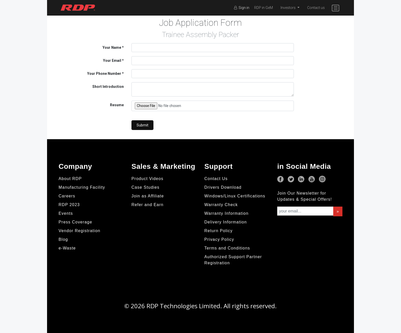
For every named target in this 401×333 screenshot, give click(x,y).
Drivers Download (222, 187)
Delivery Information (225, 222)
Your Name (112, 47)
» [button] (338, 211)
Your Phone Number (104, 74)
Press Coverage (75, 222)
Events (66, 213)
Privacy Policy (219, 239)
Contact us (316, 8)
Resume (117, 105)
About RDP (70, 178)
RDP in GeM (263, 8)
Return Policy (218, 231)
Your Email (112, 60)
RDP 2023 (69, 205)
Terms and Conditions (227, 248)
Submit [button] (142, 125)
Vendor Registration (79, 231)
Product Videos (147, 178)
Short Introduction (108, 87)
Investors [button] (288, 8)
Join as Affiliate (147, 196)
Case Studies (145, 187)
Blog (63, 239)
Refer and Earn (147, 205)
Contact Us (216, 178)
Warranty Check (221, 205)
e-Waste (67, 248)
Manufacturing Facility (82, 187)
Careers (67, 196)
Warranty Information (226, 213)
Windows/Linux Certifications (234, 196)
